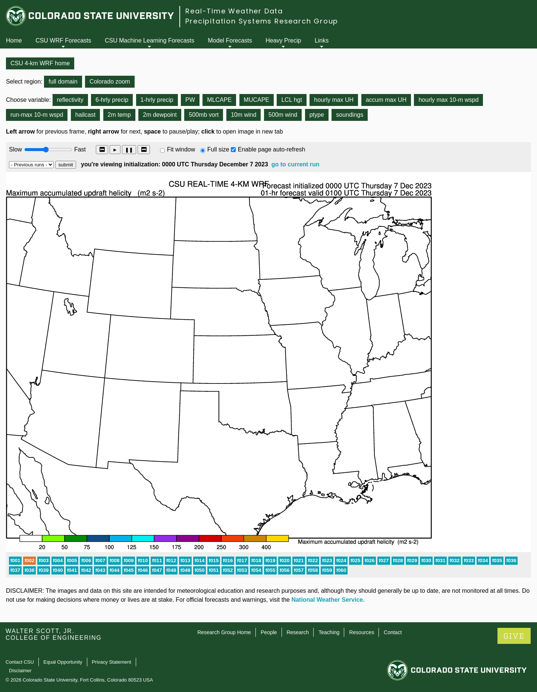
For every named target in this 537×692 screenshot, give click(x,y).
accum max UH (386, 100)
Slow (15, 149)
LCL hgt (291, 100)
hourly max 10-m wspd (448, 100)
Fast (79, 149)
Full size (218, 149)
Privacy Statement (111, 662)
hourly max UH (334, 100)
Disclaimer (20, 670)
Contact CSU (20, 662)
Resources (361, 632)
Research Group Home (224, 632)
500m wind (282, 115)
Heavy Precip (283, 40)
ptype (317, 115)
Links (322, 40)
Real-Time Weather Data (234, 11)
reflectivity (70, 100)
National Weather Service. (327, 600)
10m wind (243, 115)
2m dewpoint (160, 115)
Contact (393, 632)
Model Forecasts (230, 40)
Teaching (328, 632)
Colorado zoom (110, 81)
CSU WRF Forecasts (63, 40)
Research (297, 632)
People (269, 632)
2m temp (119, 115)
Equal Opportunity (63, 662)
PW (190, 100)
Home (14, 40)
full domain (62, 81)
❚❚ (129, 150)
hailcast (85, 115)
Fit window (181, 149)
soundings (349, 115)
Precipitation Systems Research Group (261, 21)
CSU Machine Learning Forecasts (149, 40)
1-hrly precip (157, 100)
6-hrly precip (111, 100)
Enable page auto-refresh (271, 149)
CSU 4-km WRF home (40, 63)
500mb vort (204, 115)
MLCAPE (219, 100)
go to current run (295, 164)
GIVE (514, 636)
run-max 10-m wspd (36, 115)
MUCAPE (256, 100)
